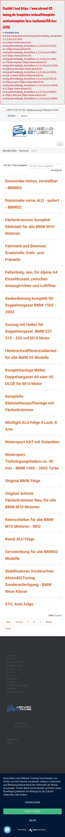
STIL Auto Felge (19, 604)
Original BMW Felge (22, 480)
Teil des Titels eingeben (15, 165)
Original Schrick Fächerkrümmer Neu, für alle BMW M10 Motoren (30, 500)
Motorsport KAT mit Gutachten (32, 442)
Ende (8, 628)
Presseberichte (14, 665)
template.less (12, 32)
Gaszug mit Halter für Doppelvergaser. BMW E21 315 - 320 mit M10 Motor (28, 331)
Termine (11, 672)
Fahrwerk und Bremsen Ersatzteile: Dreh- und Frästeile (25, 253)
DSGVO (10, 743)
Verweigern (32, 802)
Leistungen (12, 678)
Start (8, 622)
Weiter (49, 622)
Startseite (11, 655)
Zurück (19, 622)
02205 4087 (21, 723)
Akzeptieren (32, 811)
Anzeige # (56, 170)
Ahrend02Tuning (15, 662)
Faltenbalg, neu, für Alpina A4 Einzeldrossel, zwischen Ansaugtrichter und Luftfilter (31, 279)
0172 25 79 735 (22, 726)
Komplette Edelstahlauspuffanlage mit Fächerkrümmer (29, 403)
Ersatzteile (12, 688)
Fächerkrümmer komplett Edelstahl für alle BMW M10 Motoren (29, 227)
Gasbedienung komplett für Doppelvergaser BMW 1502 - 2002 (30, 305)
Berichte (11, 675)
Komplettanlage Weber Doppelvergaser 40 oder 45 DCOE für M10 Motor (29, 377)
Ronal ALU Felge (19, 539)
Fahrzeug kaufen (15, 692)
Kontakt (11, 659)
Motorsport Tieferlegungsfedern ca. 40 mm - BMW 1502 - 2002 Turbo (32, 461)
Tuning (10, 668)
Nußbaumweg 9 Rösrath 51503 (43, 110)
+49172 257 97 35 (15, 110)
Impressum (12, 739)
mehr (32, 820)
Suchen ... (13, 115)
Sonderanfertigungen (17, 685)
